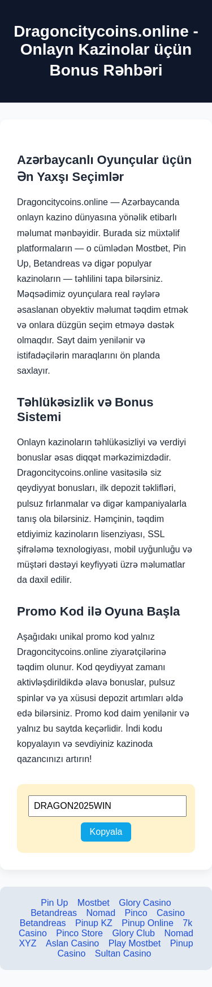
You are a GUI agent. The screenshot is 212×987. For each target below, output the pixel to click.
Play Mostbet (135, 943)
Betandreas (54, 913)
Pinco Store (79, 933)
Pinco (136, 913)
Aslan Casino (72, 943)
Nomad (100, 913)
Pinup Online (148, 923)
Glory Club (133, 933)
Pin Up (54, 903)
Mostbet (93, 903)
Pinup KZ (94, 923)
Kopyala (106, 831)
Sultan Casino (123, 953)
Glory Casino (145, 903)
